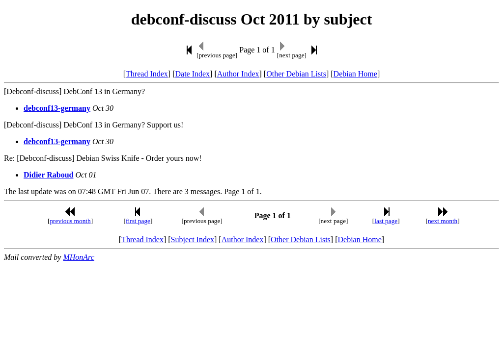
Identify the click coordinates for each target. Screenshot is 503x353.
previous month (70, 221)
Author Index (238, 74)
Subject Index (192, 239)
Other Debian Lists (296, 74)
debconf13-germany (57, 108)
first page (138, 221)
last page (385, 221)
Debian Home (355, 74)
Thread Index (147, 74)
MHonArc (78, 257)
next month (442, 221)
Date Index (192, 74)
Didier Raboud (49, 175)
